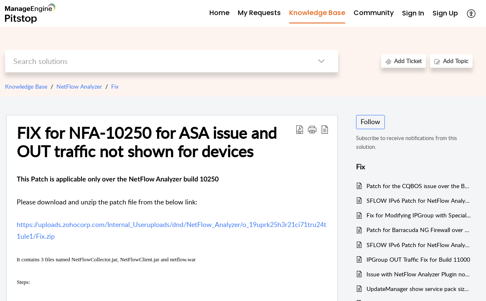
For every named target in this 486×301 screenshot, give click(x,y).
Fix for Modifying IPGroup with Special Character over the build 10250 (418, 215)
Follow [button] (370, 121)
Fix (115, 86)
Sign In (413, 13)
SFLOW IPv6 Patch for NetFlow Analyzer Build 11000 (418, 200)
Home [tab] (219, 13)
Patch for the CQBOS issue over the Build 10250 (418, 186)
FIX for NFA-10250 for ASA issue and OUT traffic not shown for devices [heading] (147, 142)
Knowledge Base (26, 86)
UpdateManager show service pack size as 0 (418, 289)
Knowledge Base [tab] (317, 13)
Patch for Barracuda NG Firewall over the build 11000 (418, 230)
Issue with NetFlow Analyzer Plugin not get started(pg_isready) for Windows (418, 274)
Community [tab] (374, 13)
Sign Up (445, 13)
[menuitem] (413, 13)
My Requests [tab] (259, 13)
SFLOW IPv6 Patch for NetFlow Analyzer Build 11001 (418, 245)
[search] (155, 61)
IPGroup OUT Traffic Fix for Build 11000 (418, 259)
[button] (471, 13)
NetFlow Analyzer (79, 86)
